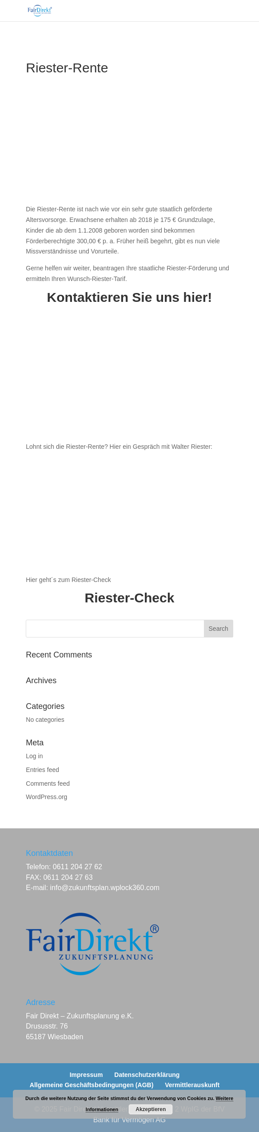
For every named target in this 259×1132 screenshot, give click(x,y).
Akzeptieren (150, 1109)
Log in (34, 756)
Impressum (86, 1074)
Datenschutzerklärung (146, 1074)
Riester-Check (130, 597)
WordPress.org (46, 796)
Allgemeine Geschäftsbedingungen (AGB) (91, 1084)
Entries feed (42, 769)
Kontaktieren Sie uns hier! (129, 297)
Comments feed (48, 783)
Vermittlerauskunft (192, 1084)
